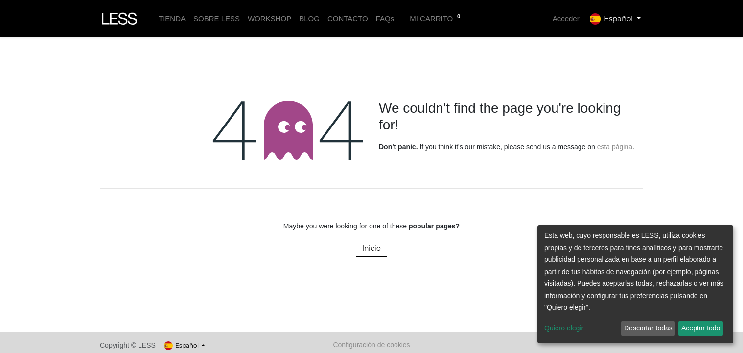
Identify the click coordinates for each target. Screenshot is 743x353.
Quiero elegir (563, 328)
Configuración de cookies (371, 345)
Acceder (566, 18)
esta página (614, 147)
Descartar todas (648, 328)
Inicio (371, 248)
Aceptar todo (700, 328)
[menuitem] (172, 18)
